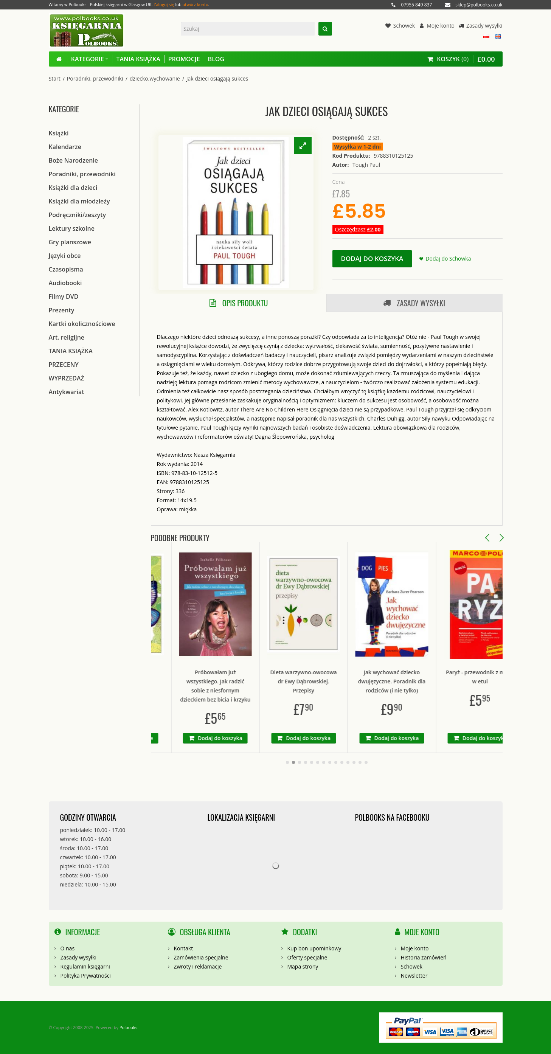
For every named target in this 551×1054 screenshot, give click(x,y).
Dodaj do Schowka (448, 258)
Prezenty (62, 310)
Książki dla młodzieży (79, 201)
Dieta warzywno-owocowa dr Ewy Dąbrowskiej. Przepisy (326, 681)
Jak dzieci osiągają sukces (217, 78)
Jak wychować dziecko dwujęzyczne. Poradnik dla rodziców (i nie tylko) (415, 681)
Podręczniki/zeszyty (77, 215)
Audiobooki (65, 283)
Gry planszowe (70, 242)
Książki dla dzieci (73, 187)
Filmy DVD (64, 296)
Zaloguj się (164, 4)
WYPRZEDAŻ (66, 378)
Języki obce (65, 255)
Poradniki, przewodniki (95, 78)
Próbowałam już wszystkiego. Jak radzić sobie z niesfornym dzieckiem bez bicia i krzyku (238, 686)
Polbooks (128, 1027)
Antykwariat (66, 392)
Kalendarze (65, 147)
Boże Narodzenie (73, 160)
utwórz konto (195, 4)
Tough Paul (366, 164)
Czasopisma (66, 269)
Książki (59, 133)
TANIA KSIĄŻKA (71, 351)
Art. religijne (67, 337)
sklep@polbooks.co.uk (478, 5)
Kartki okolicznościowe (82, 324)
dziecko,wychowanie (155, 78)
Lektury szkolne (72, 228)
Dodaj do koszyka (372, 258)
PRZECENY (64, 364)
